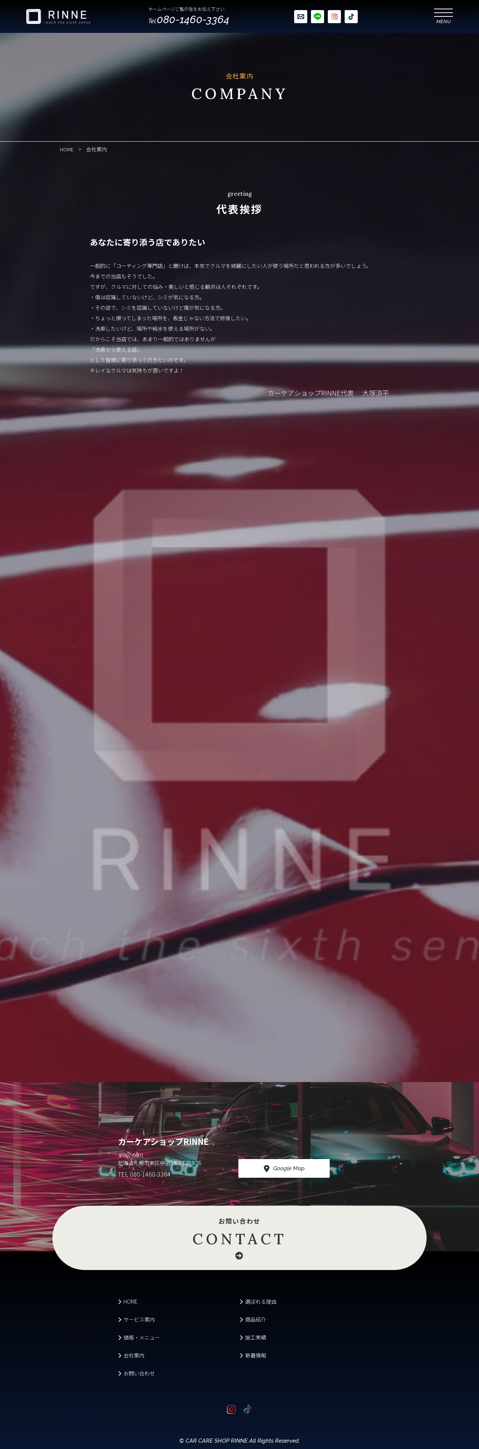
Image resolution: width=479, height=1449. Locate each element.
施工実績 (253, 1337)
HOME (128, 1301)
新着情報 (253, 1355)
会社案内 (131, 1355)
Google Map (294, 1169)
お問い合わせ (239, 1236)
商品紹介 (253, 1319)
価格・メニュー (139, 1337)
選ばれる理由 (258, 1301)
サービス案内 (136, 1319)
